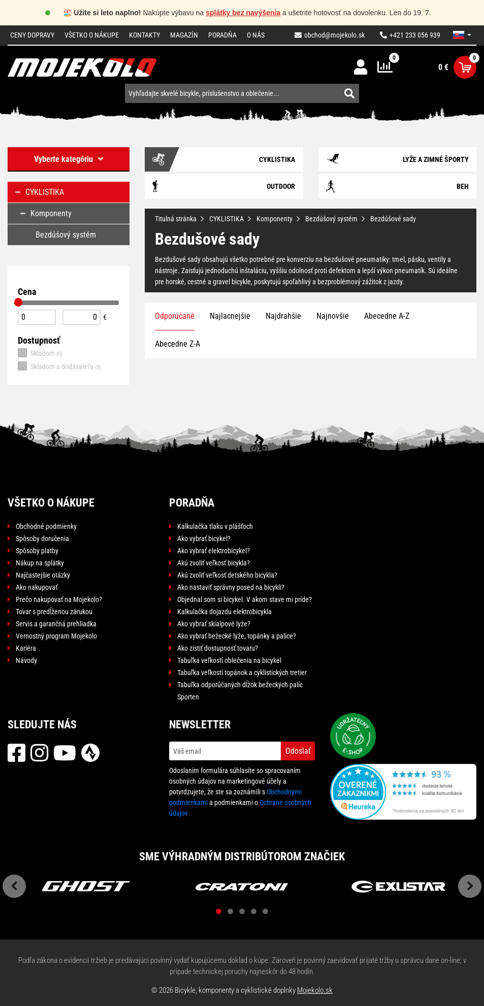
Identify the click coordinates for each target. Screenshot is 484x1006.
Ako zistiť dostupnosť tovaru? (217, 648)
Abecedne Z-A (177, 344)
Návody (26, 660)
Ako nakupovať (36, 587)
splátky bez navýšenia (243, 13)
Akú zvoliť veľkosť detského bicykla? (227, 575)
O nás (256, 35)
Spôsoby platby (37, 551)
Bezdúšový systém (331, 219)
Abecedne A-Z (386, 316)
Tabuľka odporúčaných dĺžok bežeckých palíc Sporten (240, 691)
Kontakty (144, 35)
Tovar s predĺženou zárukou (54, 612)
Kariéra (26, 648)
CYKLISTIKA (226, 219)
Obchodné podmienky (46, 526)
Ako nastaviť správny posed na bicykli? (230, 587)
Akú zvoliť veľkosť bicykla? (213, 563)
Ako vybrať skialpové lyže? (213, 624)
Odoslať (298, 751)
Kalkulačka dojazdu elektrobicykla (224, 612)
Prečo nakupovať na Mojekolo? (59, 599)
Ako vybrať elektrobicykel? (213, 551)
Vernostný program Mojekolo (56, 636)
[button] (462, 35)
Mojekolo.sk (315, 990)
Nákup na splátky (40, 563)
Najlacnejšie (230, 316)
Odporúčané (175, 316)
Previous (14, 886)
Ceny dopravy (32, 35)
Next (469, 886)
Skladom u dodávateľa (59, 366)
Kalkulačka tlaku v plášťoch (215, 526)
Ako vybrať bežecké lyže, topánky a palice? (236, 636)
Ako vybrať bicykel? (204, 538)
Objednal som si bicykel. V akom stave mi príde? (244, 599)
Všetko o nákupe (91, 35)
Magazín (184, 35)
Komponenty (274, 219)
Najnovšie (332, 316)
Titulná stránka (176, 219)
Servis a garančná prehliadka (56, 624)
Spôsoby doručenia (42, 538)
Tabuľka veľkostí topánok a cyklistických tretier (242, 672)
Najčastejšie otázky (43, 575)
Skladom (40, 352)
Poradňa (222, 35)
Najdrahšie (283, 316)
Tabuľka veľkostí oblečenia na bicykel (229, 660)
